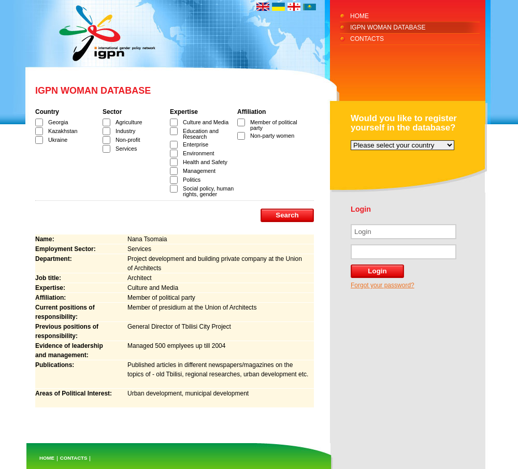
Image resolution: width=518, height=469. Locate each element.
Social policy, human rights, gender (208, 191)
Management (199, 171)
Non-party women (272, 136)
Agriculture (129, 122)
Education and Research (201, 134)
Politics (191, 180)
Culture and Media (205, 122)
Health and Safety (205, 162)
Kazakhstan (62, 131)
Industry (125, 131)
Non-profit (128, 140)
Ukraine (57, 140)
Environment (198, 153)
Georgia (58, 122)
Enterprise (195, 144)
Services (126, 148)
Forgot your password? (382, 285)
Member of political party (273, 125)
